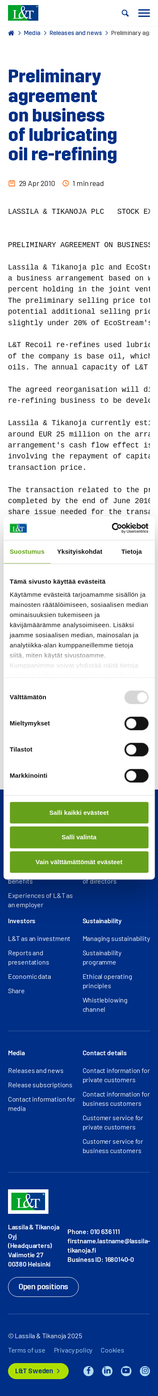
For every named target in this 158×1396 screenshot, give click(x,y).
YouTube (126, 1371)
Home (11, 33)
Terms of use (27, 1350)
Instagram (145, 1371)
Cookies (112, 1350)
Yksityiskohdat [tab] (79, 551)
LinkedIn (107, 1371)
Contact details (105, 1052)
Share (16, 990)
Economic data (29, 976)
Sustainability (102, 920)
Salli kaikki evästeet (79, 812)
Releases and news (76, 33)
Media (32, 33)
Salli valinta (79, 837)
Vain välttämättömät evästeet (79, 861)
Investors (21, 920)
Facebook (88, 1371)
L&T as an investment (39, 938)
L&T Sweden (34, 1371)
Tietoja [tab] (131, 551)
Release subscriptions (40, 1085)
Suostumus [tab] (27, 551)
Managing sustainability (116, 938)
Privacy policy (73, 1350)
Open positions (43, 1286)
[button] (125, 13)
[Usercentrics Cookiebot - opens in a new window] (112, 528)
